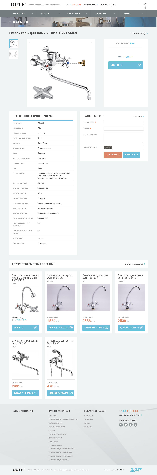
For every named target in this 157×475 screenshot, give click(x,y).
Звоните (116, 65)
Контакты (103, 5)
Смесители (53, 416)
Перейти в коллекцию (133, 264)
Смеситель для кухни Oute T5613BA (95, 276)
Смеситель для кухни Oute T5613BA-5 (130, 276)
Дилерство (101, 13)
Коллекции (19, 13)
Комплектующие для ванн (59, 460)
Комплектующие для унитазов (60, 456)
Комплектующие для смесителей (61, 449)
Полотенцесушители (57, 427)
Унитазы (52, 430)
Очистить (130, 155)
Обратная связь (90, 5)
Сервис (126, 13)
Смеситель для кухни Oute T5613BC (59, 276)
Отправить (111, 155)
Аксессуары (53, 441)
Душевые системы (56, 438)
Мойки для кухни (55, 423)
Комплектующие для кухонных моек (63, 419)
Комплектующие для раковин (60, 452)
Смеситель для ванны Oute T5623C (25, 342)
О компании (73, 13)
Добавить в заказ (58, 328)
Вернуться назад (138, 34)
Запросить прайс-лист (129, 415)
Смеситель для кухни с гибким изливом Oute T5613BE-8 (25, 278)
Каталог (45, 13)
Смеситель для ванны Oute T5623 (60, 342)
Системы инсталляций (57, 434)
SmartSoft (120, 470)
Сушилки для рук (55, 445)
